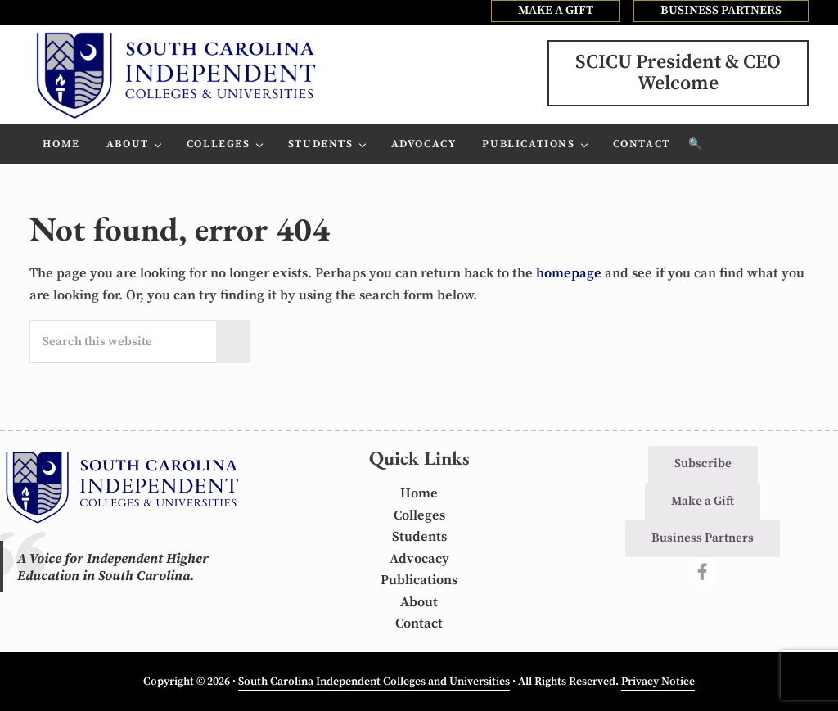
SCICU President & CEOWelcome (678, 73)
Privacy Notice (658, 681)
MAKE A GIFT (555, 10)
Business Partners (702, 538)
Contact (419, 623)
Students (419, 537)
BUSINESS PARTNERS (721, 10)
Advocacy (419, 559)
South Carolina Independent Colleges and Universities (374, 681)
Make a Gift (702, 501)
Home (419, 493)
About (419, 602)
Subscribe (703, 463)
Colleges (419, 515)
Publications (419, 580)
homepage (568, 273)
